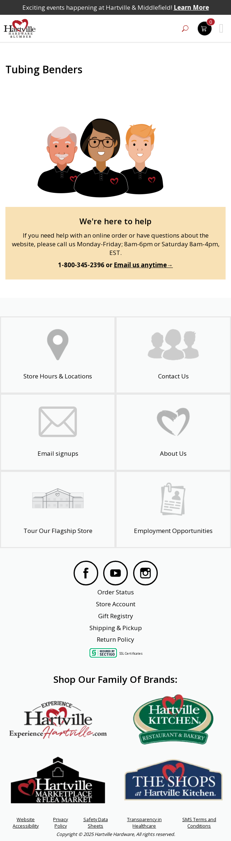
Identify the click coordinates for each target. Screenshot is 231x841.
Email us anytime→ (143, 265)
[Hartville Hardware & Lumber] (19, 28)
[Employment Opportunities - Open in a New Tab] (173, 509)
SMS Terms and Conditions (199, 822)
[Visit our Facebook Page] (86, 574)
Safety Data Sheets (95, 822)
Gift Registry (115, 616)
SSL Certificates (131, 653)
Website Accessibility (26, 822)
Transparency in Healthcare (144, 822)
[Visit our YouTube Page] (115, 574)
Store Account (115, 604)
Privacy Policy (60, 822)
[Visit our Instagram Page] (145, 574)
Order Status (115, 592)
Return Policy (115, 639)
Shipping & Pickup (116, 628)
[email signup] (57, 432)
